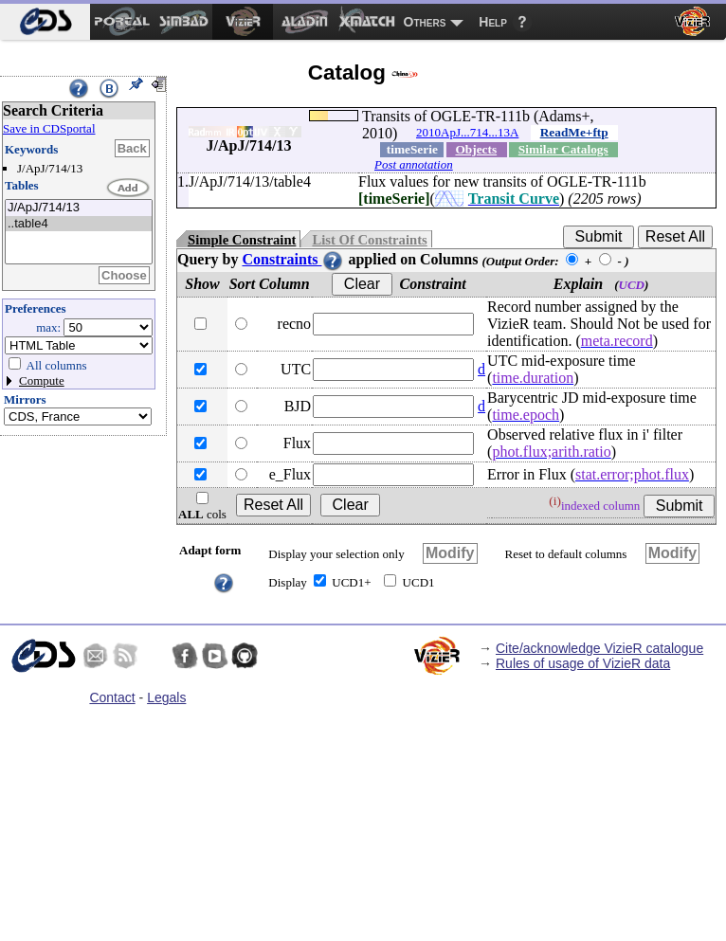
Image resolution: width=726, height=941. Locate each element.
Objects (476, 149)
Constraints (293, 259)
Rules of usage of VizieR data (583, 663)
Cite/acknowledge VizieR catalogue (599, 648)
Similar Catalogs (563, 149)
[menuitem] (45, 22)
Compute (41, 380)
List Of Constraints (369, 239)
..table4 (79, 224)
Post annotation (413, 164)
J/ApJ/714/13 (79, 208)
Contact (112, 697)
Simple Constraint (242, 239)
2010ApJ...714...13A (467, 132)
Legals (166, 697)
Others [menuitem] (425, 21)
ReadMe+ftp (574, 132)
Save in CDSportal (49, 128)
